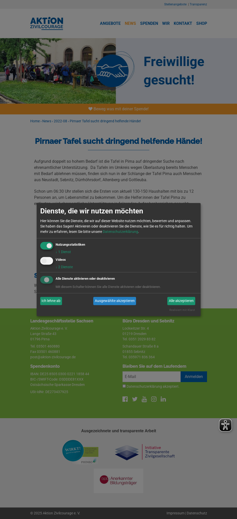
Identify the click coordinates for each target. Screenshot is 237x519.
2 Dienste (64, 267)
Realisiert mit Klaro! (182, 310)
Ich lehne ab (51, 301)
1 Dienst (63, 252)
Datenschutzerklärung (120, 232)
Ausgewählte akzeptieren (115, 301)
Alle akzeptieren (181, 301)
